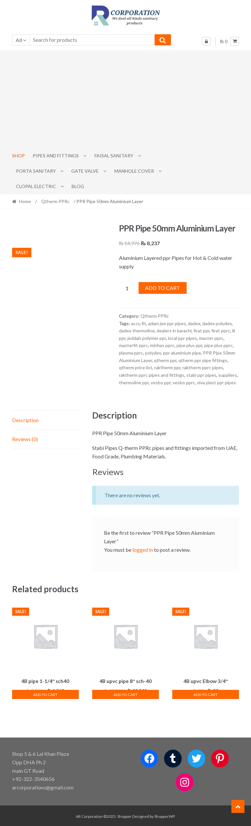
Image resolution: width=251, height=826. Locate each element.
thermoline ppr (134, 382)
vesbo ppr (161, 382)
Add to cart (162, 288)
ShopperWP (164, 815)
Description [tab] (25, 420)
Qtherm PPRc (55, 201)
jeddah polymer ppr (146, 338)
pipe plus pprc (218, 345)
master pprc (211, 338)
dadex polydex (217, 323)
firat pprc (220, 330)
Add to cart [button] (45, 693)
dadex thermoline (137, 330)
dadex (194, 323)
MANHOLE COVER (134, 171)
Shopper (124, 815)
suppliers (227, 375)
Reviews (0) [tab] (25, 439)
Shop (18, 155)
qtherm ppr (165, 360)
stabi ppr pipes (201, 375)
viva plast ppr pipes (216, 382)
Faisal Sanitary (113, 155)
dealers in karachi (174, 330)
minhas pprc (162, 345)
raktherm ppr (167, 367)
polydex (153, 353)
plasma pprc (131, 353)
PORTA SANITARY (36, 171)
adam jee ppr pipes (167, 323)
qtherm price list (135, 367)
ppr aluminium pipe (182, 353)
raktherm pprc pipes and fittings (151, 375)
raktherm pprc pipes (202, 367)
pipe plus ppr (189, 345)
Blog (78, 186)
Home (25, 201)
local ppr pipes (182, 338)
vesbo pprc (184, 382)
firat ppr (201, 330)
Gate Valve (85, 171)
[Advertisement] (125, 99)
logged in (142, 550)
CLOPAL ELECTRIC (36, 186)
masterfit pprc (133, 345)
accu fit (138, 323)
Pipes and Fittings (56, 155)
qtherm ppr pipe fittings (202, 360)
